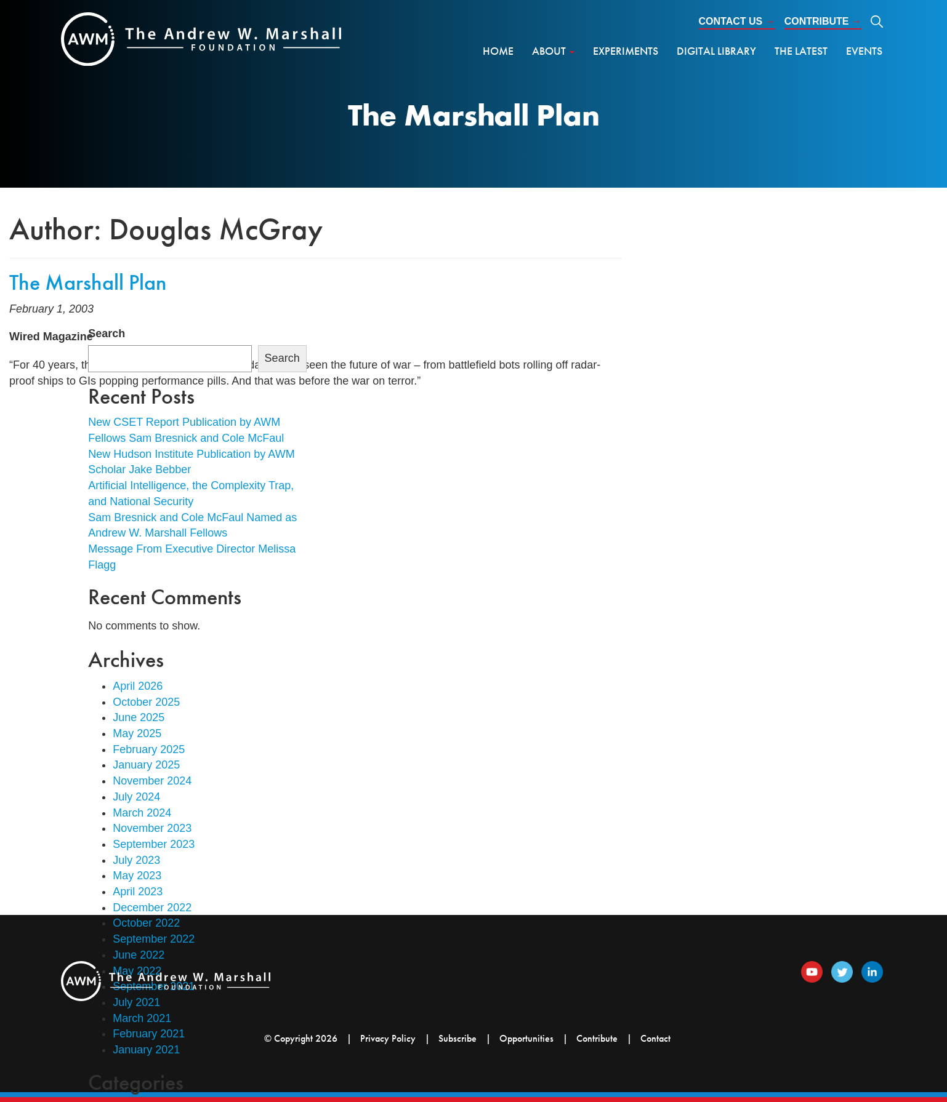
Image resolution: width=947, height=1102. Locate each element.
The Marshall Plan (87, 282)
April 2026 (138, 686)
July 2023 (136, 860)
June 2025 (138, 717)
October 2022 (146, 923)
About (553, 51)
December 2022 (152, 907)
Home (498, 51)
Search (106, 333)
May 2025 (137, 733)
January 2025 (146, 765)
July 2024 (136, 797)
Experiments (625, 51)
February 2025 (149, 749)
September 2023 (154, 844)
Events (864, 51)
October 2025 (146, 702)
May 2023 (137, 875)
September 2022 (154, 939)
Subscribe (457, 1038)
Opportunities (526, 1038)
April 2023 (138, 891)
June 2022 (138, 955)
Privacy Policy (388, 1038)
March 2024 (142, 813)
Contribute (822, 21)
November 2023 (152, 828)
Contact (655, 1038)
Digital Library (716, 51)
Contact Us (737, 21)
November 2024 (152, 781)
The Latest (801, 51)
